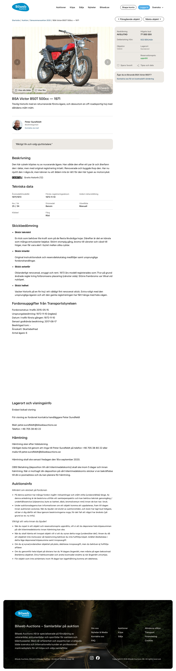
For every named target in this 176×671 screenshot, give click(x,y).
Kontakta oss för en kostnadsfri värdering (135, 79)
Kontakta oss (97, 636)
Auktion (25, 20)
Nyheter (92, 7)
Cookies (149, 640)
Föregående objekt (128, 19)
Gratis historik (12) (27, 177)
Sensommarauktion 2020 (40, 20)
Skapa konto (128, 7)
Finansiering (151, 636)
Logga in (144, 7)
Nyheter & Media (99, 632)
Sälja (81, 7)
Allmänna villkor (153, 628)
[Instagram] (92, 658)
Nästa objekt (153, 19)
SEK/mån (147, 40)
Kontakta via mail (32, 128)
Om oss (95, 628)
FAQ (93, 640)
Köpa (72, 7)
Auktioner (61, 7)
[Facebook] (98, 658)
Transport (149, 632)
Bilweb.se (104, 7)
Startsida (16, 20)
